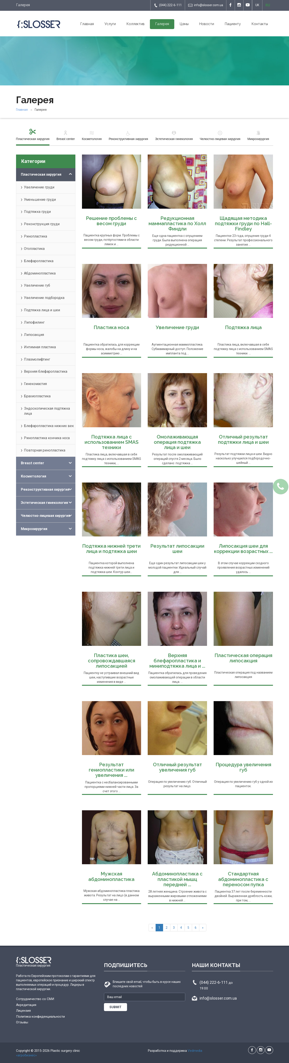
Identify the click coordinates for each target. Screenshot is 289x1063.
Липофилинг (34, 322)
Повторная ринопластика (44, 450)
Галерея (162, 24)
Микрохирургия (258, 135)
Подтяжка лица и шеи (42, 310)
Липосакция (34, 335)
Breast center (65, 135)
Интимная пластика (40, 347)
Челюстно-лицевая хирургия (220, 135)
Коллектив (135, 24)
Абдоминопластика (40, 273)
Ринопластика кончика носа (47, 438)
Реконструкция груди (42, 224)
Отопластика (34, 249)
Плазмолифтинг (37, 359)
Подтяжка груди (37, 212)
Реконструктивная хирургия (128, 135)
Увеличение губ (37, 285)
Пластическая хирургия (33, 135)
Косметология (92, 135)
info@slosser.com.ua (205, 5)
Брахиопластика (37, 396)
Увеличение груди (39, 187)
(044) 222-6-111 (168, 5)
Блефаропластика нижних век (49, 426)
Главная (87, 24)
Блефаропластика (38, 261)
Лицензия (23, 1011)
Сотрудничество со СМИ (35, 999)
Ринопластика (35, 236)
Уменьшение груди (40, 199)
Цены (184, 24)
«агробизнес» (26, 1055)
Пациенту (233, 24)
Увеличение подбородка (44, 298)
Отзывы (22, 1022)
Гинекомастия (35, 384)
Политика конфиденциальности (40, 1017)
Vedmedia (195, 1051)
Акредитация (26, 1005)
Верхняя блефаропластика (45, 371)
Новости (206, 24)
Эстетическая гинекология (174, 135)
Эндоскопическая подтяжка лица (47, 411)
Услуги (110, 24)
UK (257, 5)
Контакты (259, 24)
